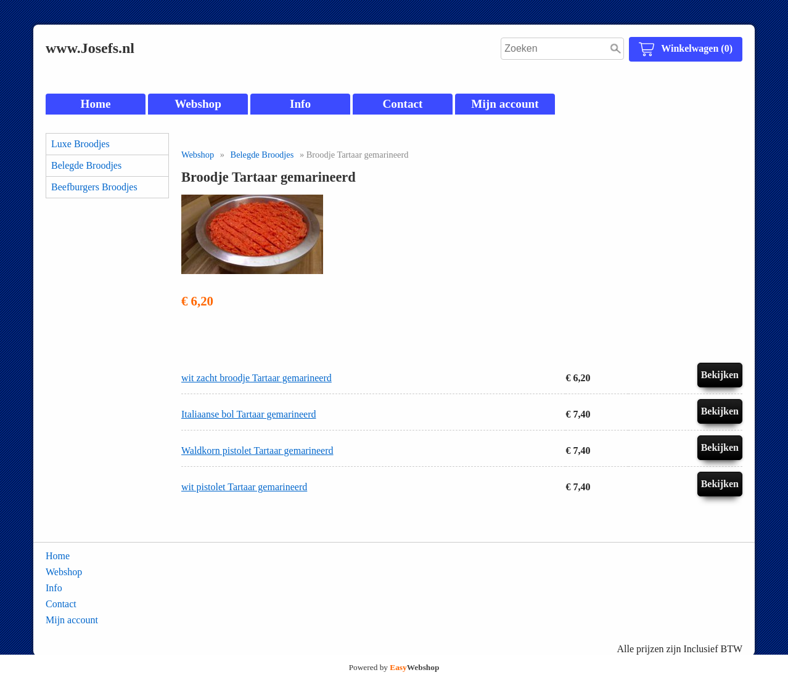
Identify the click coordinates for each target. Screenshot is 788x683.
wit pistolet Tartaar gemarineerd (244, 487)
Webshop (197, 103)
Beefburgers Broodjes (94, 187)
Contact (402, 103)
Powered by (394, 667)
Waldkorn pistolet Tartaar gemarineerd (257, 450)
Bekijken (720, 375)
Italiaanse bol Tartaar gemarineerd (248, 414)
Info (300, 103)
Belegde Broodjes (86, 165)
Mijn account (504, 103)
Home (95, 103)
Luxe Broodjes (80, 144)
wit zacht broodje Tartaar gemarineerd (256, 378)
